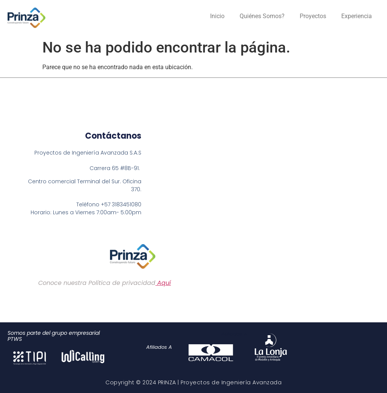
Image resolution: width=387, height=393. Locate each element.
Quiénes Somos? (262, 16)
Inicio (217, 16)
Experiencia (356, 16)
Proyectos (313, 16)
